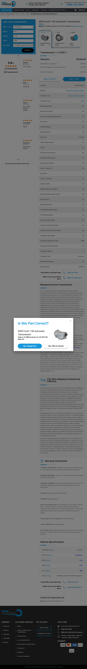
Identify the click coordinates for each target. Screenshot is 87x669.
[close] (70, 321)
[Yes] (56, 346)
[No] (30, 346)
